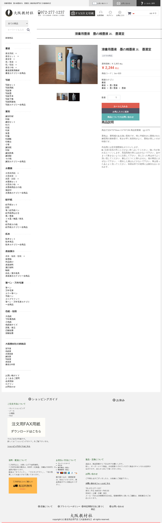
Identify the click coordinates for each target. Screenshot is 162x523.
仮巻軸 (8, 259)
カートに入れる (121, 106)
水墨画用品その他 (13, 187)
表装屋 (8, 362)
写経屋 (8, 359)
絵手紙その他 (11, 224)
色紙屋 (8, 351)
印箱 (7, 119)
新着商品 (9, 38)
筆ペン (8, 287)
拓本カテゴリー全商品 (15, 244)
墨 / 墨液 (114, 85)
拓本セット (10, 239)
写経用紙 (9, 87)
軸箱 (7, 270)
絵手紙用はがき (12, 213)
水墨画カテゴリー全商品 (16, 193)
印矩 (7, 150)
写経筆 (8, 90)
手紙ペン (9, 296)
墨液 (124, 88)
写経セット (10, 85)
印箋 (7, 136)
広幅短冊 (9, 330)
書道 (104, 82)
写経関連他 (10, 102)
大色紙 (8, 316)
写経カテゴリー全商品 (15, 104)
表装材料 (9, 265)
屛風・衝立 (10, 327)
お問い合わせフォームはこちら (98, 483)
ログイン (9, 384)
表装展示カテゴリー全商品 (17, 276)
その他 (8, 158)
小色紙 (8, 322)
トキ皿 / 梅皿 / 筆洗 (14, 219)
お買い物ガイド (100, 3)
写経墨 (8, 93)
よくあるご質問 (147, 3)
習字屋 (8, 348)
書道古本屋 (10, 364)
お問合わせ (10, 387)
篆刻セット (10, 122)
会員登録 (9, 381)
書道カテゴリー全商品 (15, 73)
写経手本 (9, 96)
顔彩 (7, 207)
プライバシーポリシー (69, 506)
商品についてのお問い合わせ (120, 117)
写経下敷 (9, 99)
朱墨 (7, 133)
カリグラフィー (12, 299)
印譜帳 (8, 139)
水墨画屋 (9, 354)
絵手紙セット (11, 204)
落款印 (8, 190)
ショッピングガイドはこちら (18, 446)
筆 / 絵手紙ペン (12, 210)
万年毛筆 (9, 290)
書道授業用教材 (12, 70)
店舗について (45, 506)
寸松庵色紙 (10, 319)
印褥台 (8, 142)
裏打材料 (9, 267)
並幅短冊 (9, 333)
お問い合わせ (123, 3)
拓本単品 (9, 241)
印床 (7, 130)
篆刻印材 (9, 116)
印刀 (7, 125)
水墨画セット (11, 181)
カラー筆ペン (11, 293)
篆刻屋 (8, 356)
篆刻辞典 (9, 153)
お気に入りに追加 (120, 112)
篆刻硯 (8, 147)
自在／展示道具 (12, 273)
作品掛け (9, 262)
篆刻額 (8, 156)
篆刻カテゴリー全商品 (15, 161)
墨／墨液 (9, 216)
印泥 (7, 127)
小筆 (7, 144)
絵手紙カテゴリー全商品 (16, 227)
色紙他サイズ (11, 325)
